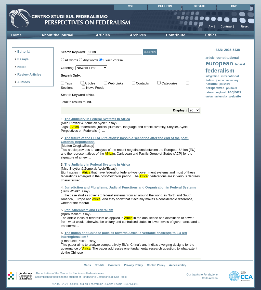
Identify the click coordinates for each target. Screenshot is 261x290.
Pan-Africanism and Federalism (88, 210)
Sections (67, 88)
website (235, 96)
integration (212, 76)
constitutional (227, 58)
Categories (170, 83)
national (211, 84)
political (231, 88)
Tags (69, 83)
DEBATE (199, 6)
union (209, 96)
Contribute (175, 35)
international (230, 76)
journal (220, 80)
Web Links (116, 83)
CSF (131, 6)
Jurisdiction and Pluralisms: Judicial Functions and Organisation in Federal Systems (130, 187)
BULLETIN (165, 6)
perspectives (214, 88)
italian (209, 80)
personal (224, 84)
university (221, 96)
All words (71, 60)
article (209, 58)
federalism (219, 70)
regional (221, 92)
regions (234, 92)
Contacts (143, 83)
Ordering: (68, 68)
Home (16, 35)
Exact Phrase (113, 60)
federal (240, 64)
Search (149, 52)
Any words (90, 60)
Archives (138, 35)
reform (209, 92)
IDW (234, 6)
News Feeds (95, 88)
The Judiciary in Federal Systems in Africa (97, 119)
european (219, 63)
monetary (232, 80)
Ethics (211, 35)
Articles (103, 35)
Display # (180, 110)
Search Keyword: (74, 52)
